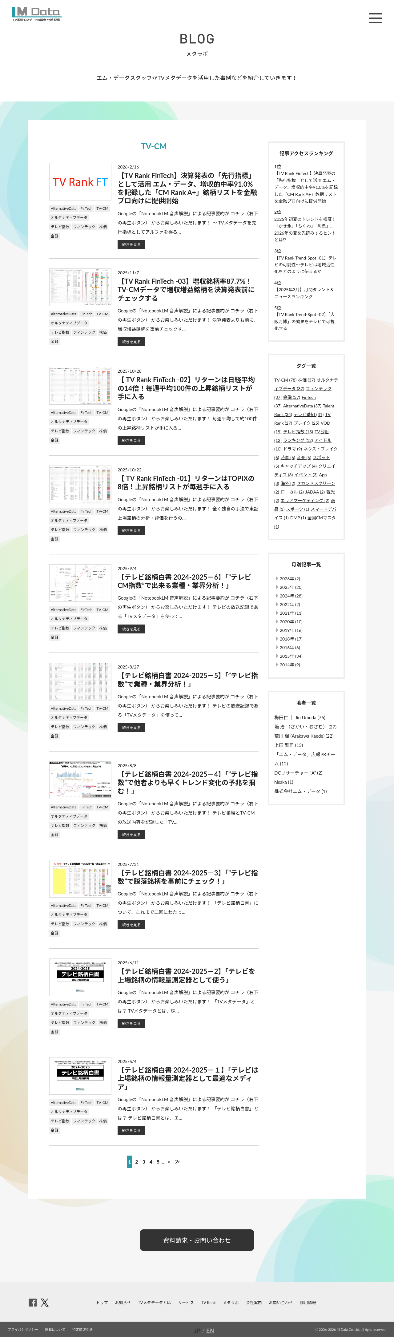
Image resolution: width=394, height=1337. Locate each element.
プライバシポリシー (23, 1329)
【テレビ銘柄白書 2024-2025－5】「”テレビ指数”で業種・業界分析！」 (188, 679)
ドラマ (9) (292, 448)
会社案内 (254, 1302)
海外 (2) (288, 483)
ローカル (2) (292, 491)
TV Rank (208, 1302)
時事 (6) (288, 457)
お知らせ (123, 1302)
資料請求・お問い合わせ (197, 1240)
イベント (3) (305, 474)
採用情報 (308, 1302)
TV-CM (102, 208)
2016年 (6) (290, 647)
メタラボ (231, 1302)
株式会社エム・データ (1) (300, 791)
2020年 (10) (291, 621)
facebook (33, 1303)
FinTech (86, 208)
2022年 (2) (290, 604)
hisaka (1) (283, 782)
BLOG (197, 39)
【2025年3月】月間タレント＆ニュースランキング (304, 293)
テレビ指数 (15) (298, 431)
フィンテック (84, 226)
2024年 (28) (291, 595)
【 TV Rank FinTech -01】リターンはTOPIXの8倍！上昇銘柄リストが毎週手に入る (186, 482)
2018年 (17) (291, 638)
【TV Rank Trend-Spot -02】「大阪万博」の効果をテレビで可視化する (304, 321)
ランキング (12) (298, 440)
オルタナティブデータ (69, 217)
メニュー (375, 18)
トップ (102, 1302)
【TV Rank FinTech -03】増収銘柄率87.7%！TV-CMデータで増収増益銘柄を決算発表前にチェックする (186, 289)
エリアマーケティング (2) (305, 500)
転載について (55, 1329)
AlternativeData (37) (302, 405)
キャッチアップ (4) (299, 466)
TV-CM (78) (285, 380)
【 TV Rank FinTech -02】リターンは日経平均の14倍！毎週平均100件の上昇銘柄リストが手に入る (186, 388)
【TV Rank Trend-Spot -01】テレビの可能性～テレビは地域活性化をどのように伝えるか (305, 264)
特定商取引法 (82, 1329)
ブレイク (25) (306, 423)
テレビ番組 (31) (309, 414)
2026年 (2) (290, 578)
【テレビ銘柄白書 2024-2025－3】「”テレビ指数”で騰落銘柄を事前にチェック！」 (188, 877)
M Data (37, 14)
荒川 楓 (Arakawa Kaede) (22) (303, 736)
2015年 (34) (291, 656)
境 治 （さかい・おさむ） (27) (305, 726)
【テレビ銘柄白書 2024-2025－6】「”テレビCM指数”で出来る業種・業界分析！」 (184, 581)
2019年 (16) (291, 630)
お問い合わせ (281, 1302)
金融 (54, 236)
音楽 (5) (304, 457)
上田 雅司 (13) (288, 745)
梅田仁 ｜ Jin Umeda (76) (299, 717)
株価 (103, 226)
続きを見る (131, 244)
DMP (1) (298, 517)
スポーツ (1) (297, 509)
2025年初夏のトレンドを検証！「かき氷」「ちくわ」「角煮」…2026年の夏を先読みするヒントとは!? (305, 229)
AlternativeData (63, 208)
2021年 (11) (291, 613)
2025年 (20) (291, 587)
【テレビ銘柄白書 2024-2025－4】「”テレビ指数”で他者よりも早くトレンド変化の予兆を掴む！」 (188, 782)
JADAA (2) (315, 491)
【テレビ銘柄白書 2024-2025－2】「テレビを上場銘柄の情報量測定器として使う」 (186, 975)
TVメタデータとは (154, 1302)
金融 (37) (291, 397)
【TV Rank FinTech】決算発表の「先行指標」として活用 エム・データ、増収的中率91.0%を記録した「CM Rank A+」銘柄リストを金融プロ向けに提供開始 (187, 188)
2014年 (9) (290, 664)
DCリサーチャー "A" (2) (298, 773)
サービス (186, 1302)
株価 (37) (306, 380)
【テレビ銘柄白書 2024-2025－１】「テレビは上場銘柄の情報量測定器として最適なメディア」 (188, 1078)
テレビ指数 (60, 226)
